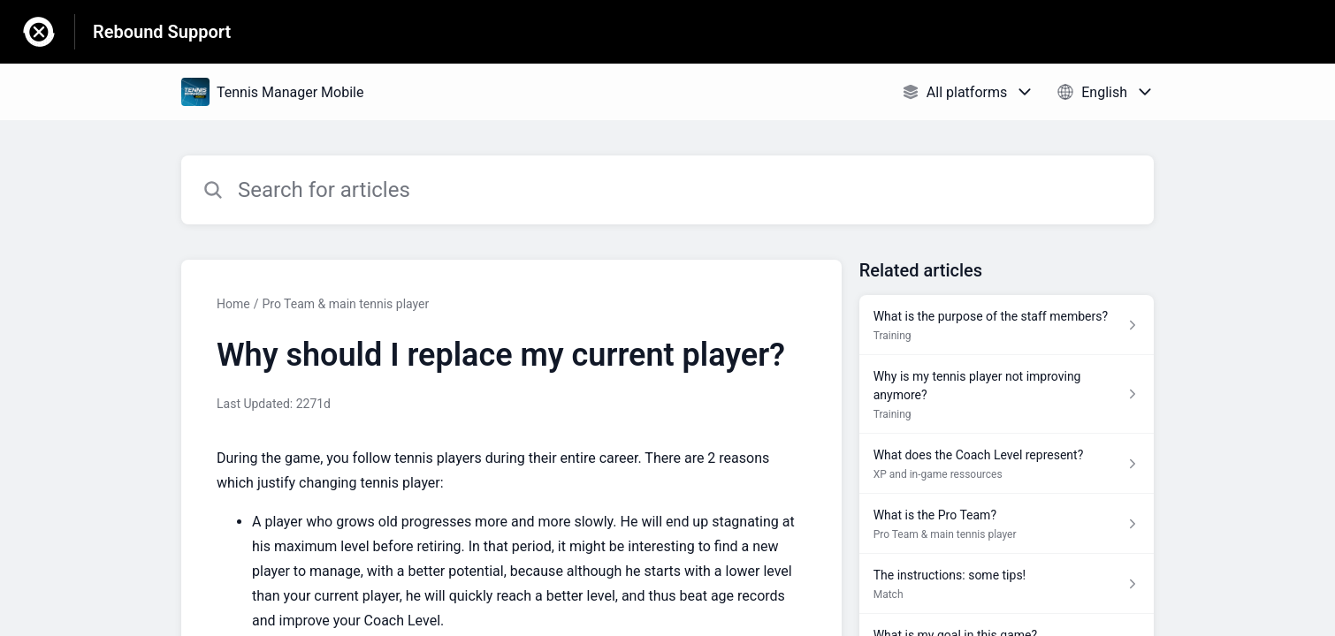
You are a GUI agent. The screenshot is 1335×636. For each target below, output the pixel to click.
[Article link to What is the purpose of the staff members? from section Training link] (1006, 325)
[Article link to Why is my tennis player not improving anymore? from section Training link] (1006, 394)
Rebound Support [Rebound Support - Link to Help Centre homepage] (162, 31)
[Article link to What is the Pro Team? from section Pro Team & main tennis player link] (1006, 524)
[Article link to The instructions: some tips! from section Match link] (1006, 584)
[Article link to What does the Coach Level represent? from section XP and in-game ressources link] (1006, 464)
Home (233, 304)
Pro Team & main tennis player (345, 304)
